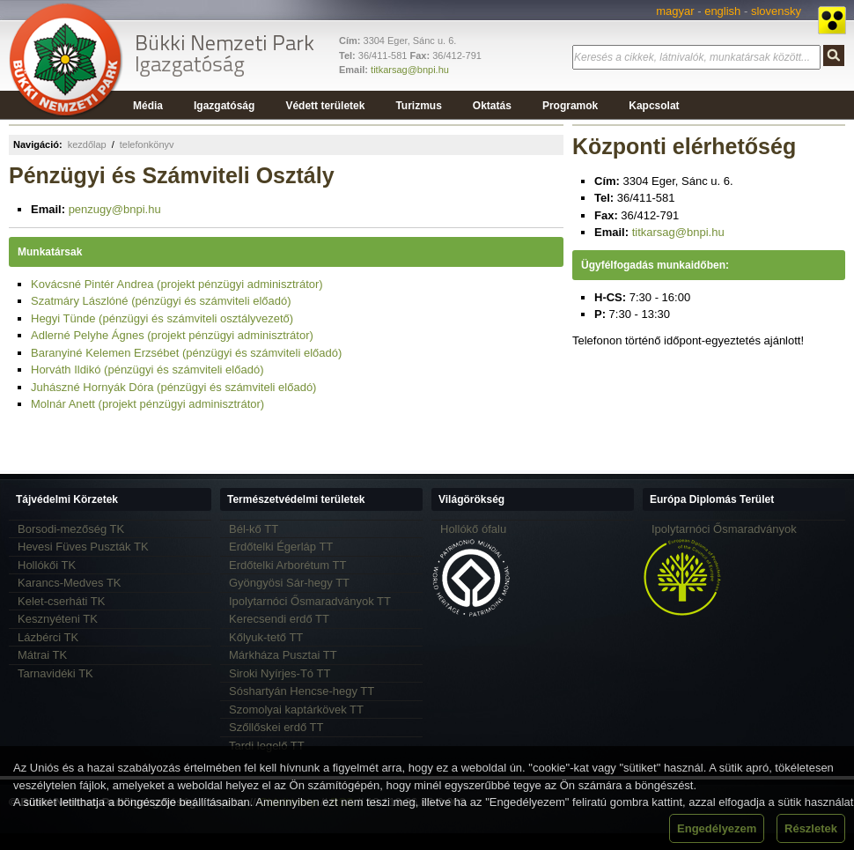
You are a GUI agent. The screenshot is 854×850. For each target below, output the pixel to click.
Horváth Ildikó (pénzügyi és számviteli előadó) (147, 369)
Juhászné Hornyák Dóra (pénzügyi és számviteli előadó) (173, 387)
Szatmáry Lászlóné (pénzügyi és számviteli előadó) (161, 300)
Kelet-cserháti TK (61, 601)
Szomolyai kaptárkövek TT (296, 709)
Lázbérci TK (48, 637)
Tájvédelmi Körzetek (67, 499)
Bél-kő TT (253, 529)
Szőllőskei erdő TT (276, 727)
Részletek (810, 828)
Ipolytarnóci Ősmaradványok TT (310, 601)
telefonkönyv (147, 144)
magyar (675, 11)
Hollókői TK (47, 565)
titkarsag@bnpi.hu (410, 69)
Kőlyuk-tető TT (266, 637)
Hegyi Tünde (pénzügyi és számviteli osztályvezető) (162, 318)
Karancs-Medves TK (69, 582)
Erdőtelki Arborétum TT (287, 565)
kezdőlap (87, 144)
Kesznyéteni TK (58, 618)
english (722, 11)
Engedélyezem (716, 828)
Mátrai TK (42, 655)
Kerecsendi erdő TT (279, 618)
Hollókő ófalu (473, 529)
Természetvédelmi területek (296, 499)
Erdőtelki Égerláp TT (281, 546)
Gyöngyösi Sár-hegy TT (289, 582)
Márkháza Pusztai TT (283, 655)
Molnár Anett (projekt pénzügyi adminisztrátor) (147, 403)
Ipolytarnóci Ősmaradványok (724, 529)
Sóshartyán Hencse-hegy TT (301, 691)
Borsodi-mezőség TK (71, 529)
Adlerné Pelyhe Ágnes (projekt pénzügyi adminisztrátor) (172, 335)
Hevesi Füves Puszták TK (83, 546)
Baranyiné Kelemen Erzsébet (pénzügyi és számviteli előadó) (186, 352)
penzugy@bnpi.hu (115, 209)
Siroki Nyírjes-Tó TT (279, 673)
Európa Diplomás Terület (712, 499)
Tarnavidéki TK (55, 673)
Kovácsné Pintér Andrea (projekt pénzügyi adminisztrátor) (177, 284)
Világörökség (471, 499)
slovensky (776, 11)
